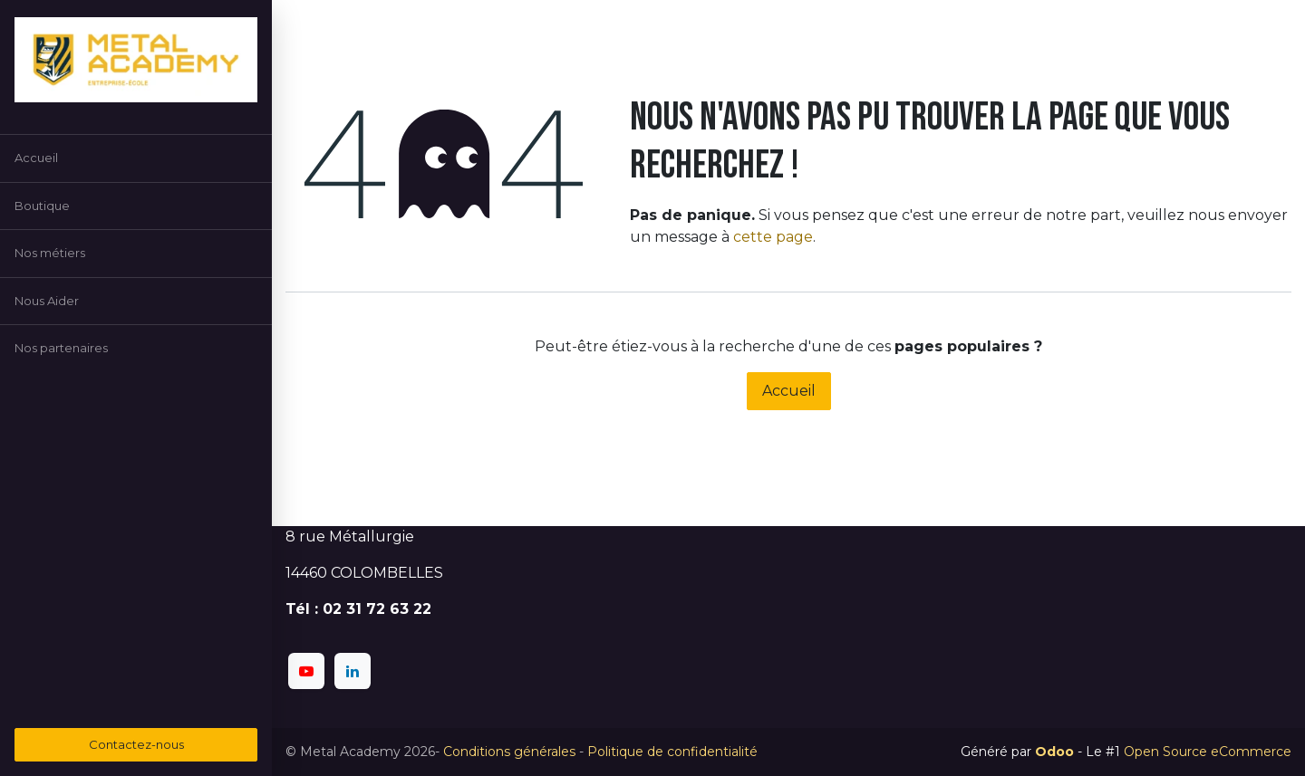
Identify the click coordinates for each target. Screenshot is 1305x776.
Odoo (1056, 751)
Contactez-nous (136, 744)
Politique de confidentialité (672, 751)
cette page (773, 236)
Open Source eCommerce (1207, 751)
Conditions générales (509, 751)
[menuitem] (136, 158)
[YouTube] (306, 671)
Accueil (789, 390)
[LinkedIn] (352, 671)
